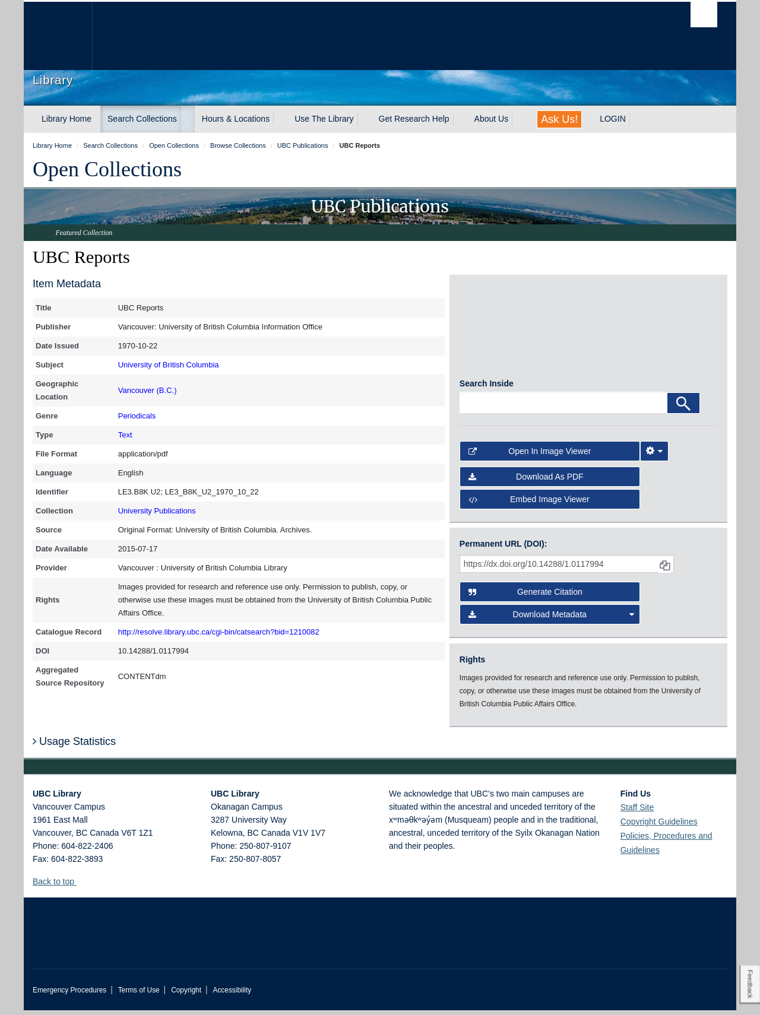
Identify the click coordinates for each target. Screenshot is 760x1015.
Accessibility (232, 995)
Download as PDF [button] (526, 481)
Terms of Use (139, 995)
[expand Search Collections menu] (187, 119)
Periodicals (137, 415)
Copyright (186, 995)
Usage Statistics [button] (74, 746)
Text (125, 434)
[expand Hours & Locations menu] (280, 119)
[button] (81, 885)
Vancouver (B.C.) (147, 390)
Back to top (59, 886)
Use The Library (323, 118)
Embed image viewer (529, 504)
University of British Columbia (168, 364)
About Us (491, 118)
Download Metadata (551, 619)
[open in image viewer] (492, 332)
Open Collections (107, 169)
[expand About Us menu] (519, 119)
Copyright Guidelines (659, 826)
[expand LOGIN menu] (636, 119)
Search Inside (487, 388)
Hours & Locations (236, 118)
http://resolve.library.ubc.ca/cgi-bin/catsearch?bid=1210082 (218, 631)
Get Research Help (414, 118)
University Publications (157, 510)
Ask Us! (559, 119)
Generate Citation (525, 596)
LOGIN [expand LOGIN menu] (613, 118)
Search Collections (142, 118)
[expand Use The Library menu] (364, 119)
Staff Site (637, 812)
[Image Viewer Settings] (654, 456)
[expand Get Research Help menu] (460, 119)
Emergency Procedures (69, 995)
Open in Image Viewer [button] (529, 456)
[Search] (683, 407)
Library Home (66, 118)
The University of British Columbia (58, 36)
